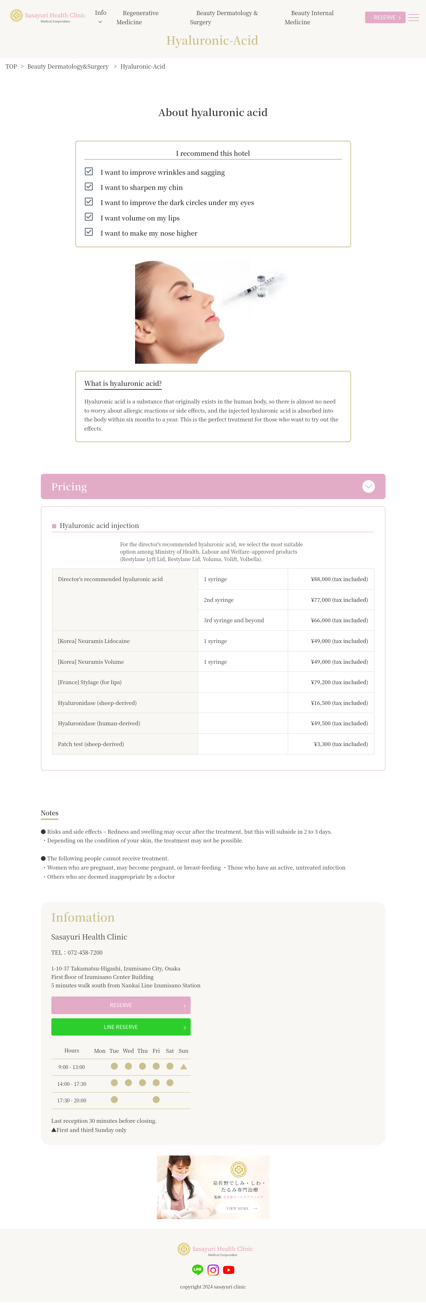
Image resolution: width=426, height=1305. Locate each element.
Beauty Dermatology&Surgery (67, 66)
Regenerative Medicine (137, 17)
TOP (11, 66)
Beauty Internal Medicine (309, 17)
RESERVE (385, 17)
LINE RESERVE (121, 1029)
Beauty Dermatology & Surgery (224, 17)
